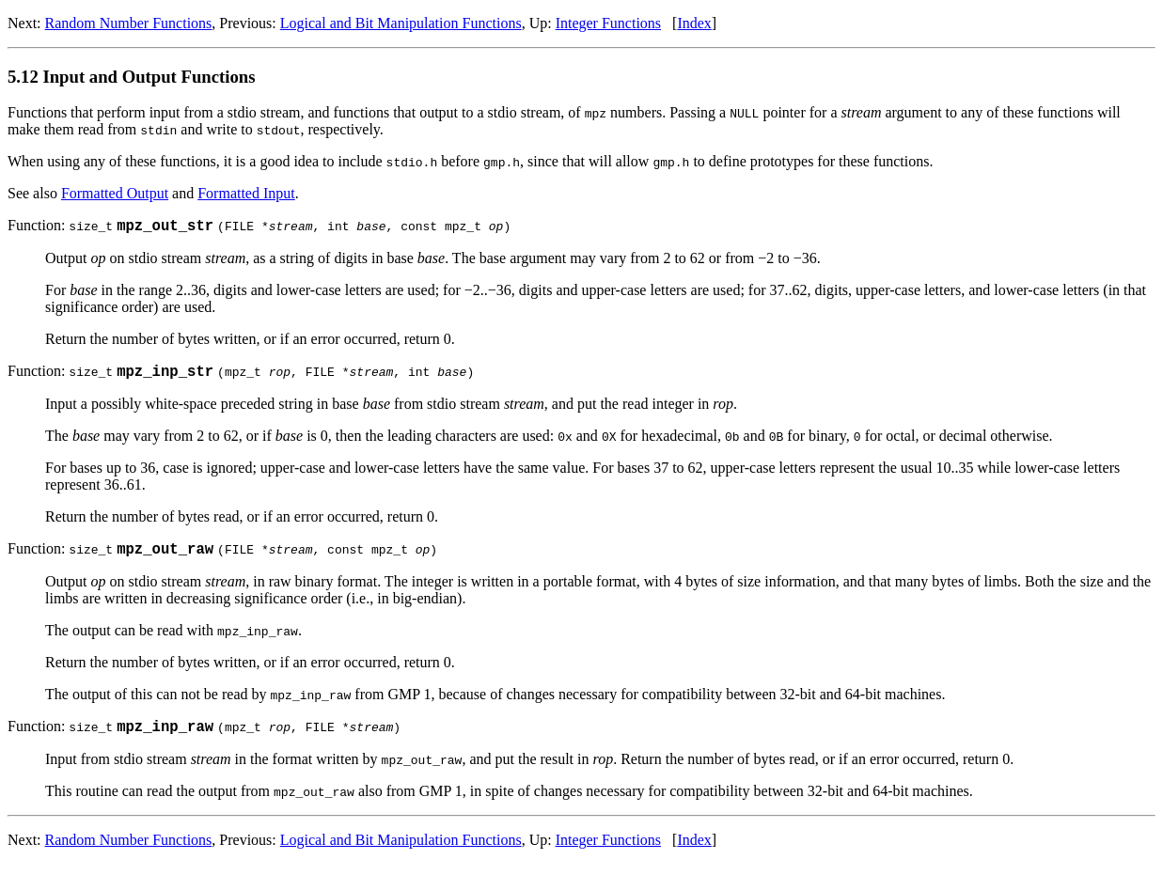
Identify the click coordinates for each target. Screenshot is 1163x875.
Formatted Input (246, 193)
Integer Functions (608, 23)
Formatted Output (114, 193)
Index (694, 23)
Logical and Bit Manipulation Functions (401, 23)
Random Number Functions (128, 23)
